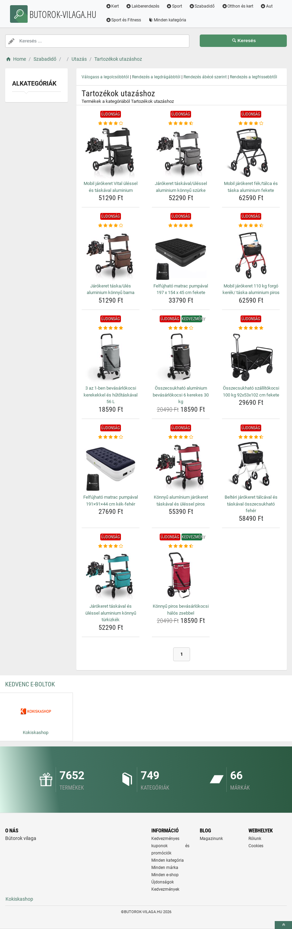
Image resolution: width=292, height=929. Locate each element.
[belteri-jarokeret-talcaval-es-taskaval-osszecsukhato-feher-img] (251, 466)
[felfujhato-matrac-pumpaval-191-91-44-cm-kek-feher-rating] (110, 437)
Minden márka (164, 867)
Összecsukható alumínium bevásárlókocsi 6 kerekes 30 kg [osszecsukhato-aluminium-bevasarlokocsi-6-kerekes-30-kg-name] (181, 394)
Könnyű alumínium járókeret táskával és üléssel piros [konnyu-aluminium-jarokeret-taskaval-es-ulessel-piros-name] (181, 501)
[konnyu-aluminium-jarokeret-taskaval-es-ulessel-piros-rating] (180, 437)
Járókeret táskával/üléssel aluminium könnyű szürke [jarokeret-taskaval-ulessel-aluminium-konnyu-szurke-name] (181, 187)
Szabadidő (203, 6)
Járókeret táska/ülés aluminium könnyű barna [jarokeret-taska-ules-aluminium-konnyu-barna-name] (110, 289)
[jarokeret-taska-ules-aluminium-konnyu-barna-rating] (110, 225)
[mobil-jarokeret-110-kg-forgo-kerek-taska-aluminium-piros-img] (251, 255)
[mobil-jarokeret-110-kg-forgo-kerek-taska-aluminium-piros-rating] (251, 225)
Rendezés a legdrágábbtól (156, 77)
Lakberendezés (143, 6)
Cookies (255, 845)
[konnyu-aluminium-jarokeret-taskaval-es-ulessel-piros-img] (180, 466)
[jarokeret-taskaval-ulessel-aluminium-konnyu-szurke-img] (180, 152)
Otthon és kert (238, 6)
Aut (267, 6)
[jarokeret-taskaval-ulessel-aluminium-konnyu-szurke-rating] (180, 123)
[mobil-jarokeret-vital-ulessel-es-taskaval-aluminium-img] (110, 152)
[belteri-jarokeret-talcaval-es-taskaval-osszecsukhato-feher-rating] (251, 437)
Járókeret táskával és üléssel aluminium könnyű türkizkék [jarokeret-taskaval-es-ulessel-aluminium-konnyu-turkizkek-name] (110, 613)
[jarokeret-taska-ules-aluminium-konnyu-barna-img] (110, 255)
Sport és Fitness (124, 20)
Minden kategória (168, 20)
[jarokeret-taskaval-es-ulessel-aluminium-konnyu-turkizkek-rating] (110, 546)
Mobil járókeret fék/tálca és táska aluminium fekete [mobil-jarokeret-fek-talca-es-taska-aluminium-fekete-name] (251, 187)
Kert (113, 6)
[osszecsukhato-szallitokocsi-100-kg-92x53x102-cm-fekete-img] (251, 357)
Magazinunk (211, 838)
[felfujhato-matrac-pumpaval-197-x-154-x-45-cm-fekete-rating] (180, 225)
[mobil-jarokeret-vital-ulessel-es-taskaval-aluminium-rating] (110, 123)
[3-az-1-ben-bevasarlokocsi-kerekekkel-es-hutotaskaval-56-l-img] (110, 357)
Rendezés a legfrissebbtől (253, 77)
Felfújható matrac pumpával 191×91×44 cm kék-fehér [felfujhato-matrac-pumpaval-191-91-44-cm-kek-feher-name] (110, 501)
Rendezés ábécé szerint (205, 77)
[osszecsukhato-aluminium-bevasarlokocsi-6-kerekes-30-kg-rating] (180, 328)
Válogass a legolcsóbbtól (105, 77)
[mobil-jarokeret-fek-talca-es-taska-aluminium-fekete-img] (251, 152)
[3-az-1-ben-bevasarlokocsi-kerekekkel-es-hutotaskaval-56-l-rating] (110, 328)
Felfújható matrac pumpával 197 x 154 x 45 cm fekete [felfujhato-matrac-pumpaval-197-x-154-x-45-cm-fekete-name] (180, 289)
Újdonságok (162, 882)
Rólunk (254, 838)
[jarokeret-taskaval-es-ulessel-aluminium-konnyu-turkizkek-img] (110, 575)
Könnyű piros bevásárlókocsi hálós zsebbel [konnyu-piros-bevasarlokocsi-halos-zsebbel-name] (181, 610)
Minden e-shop (165, 874)
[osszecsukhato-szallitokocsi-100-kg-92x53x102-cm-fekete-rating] (251, 328)
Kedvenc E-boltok (30, 684)
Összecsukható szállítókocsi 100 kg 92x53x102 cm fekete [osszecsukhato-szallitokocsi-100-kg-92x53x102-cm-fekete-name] (251, 391)
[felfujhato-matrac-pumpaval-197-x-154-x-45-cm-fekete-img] (180, 255)
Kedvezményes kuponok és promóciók (170, 845)
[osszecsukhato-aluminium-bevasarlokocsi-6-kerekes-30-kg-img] (180, 357)
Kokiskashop (19, 899)
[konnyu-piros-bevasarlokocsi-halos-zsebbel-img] (180, 575)
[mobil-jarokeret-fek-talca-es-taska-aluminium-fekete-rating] (251, 123)
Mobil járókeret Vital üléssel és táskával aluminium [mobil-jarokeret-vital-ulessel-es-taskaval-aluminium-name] (111, 187)
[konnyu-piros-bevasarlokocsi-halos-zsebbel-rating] (180, 546)
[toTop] (283, 925)
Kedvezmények (165, 889)
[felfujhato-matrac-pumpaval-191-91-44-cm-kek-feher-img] (110, 466)
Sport (175, 6)
